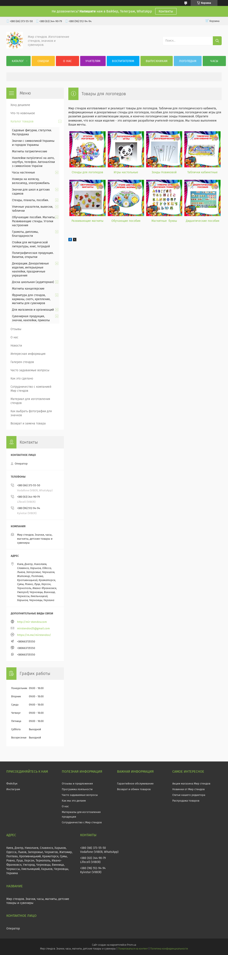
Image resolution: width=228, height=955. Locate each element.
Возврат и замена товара (28, 423)
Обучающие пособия (125, 221)
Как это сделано (22, 378)
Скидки (43, 61)
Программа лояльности (77, 789)
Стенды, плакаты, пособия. (30, 200)
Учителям (92, 61)
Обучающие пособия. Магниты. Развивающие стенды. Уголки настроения (33, 221)
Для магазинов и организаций (33, 310)
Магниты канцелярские (28, 288)
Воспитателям (123, 61)
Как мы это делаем (74, 800)
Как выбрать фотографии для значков (31, 413)
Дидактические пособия (202, 221)
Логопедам (187, 61)
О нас (67, 61)
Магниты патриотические (29, 151)
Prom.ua (131, 944)
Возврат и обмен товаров (134, 789)
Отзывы (16, 329)
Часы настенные (23, 172)
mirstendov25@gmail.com (33, 628)
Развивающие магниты (87, 221)
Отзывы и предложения (77, 783)
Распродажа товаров (185, 800)
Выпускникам (156, 61)
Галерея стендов (22, 362)
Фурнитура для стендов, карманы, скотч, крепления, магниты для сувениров (31, 299)
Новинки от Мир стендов (188, 789)
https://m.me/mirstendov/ (34, 635)
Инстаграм (13, 789)
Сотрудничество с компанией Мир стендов (31, 389)
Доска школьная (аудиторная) (33, 282)
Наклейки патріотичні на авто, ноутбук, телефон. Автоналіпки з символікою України (33, 162)
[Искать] (217, 40)
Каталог (18, 61)
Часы (214, 61)
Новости (16, 345)
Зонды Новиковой (164, 172)
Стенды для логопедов (87, 172)
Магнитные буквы (164, 221)
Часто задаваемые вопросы (30, 370)
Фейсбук (12, 783)
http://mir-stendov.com (32, 621)
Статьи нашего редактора (188, 795)
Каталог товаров (22, 121)
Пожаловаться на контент (133, 948)
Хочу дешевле (20, 105)
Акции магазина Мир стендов (191, 783)
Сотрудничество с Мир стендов (82, 822)
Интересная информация (28, 354)
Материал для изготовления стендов (30, 401)
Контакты (166, 11)
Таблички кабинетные (202, 172)
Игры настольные (126, 172)
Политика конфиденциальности (169, 948)
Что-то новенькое (23, 113)
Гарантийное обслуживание (135, 783)
